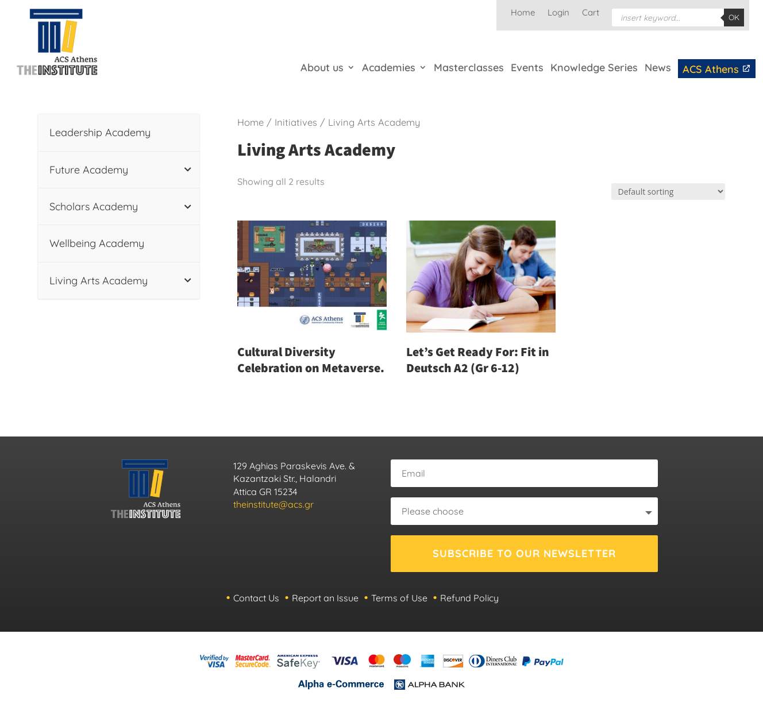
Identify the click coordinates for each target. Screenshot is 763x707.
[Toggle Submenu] (187, 170)
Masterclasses (469, 67)
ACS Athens (717, 69)
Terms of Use (399, 598)
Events (527, 67)
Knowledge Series (594, 67)
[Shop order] (668, 191)
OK (734, 17)
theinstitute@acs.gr (273, 504)
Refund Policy (469, 598)
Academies (388, 67)
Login (558, 13)
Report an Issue (325, 598)
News (658, 67)
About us (322, 67)
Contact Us (256, 598)
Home (523, 13)
